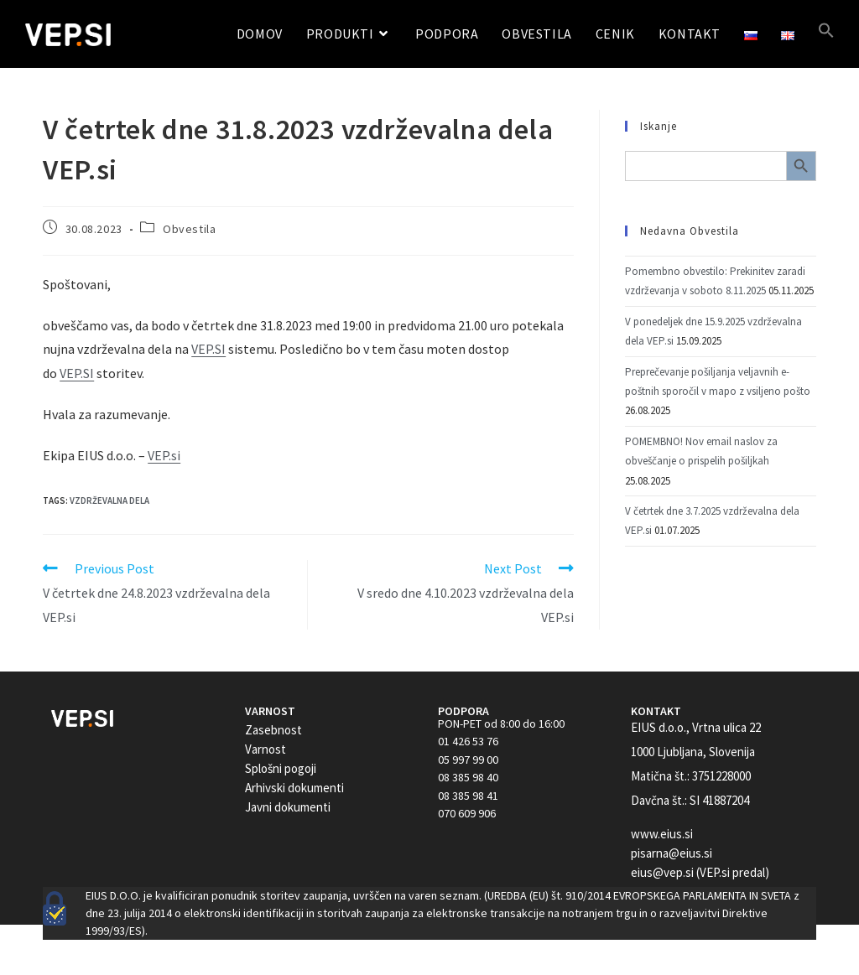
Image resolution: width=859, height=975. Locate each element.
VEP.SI (208, 348)
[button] (826, 34)
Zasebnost (273, 730)
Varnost (265, 749)
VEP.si (164, 455)
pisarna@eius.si (671, 853)
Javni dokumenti (288, 807)
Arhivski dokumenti (294, 788)
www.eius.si (662, 834)
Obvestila (189, 228)
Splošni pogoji (280, 768)
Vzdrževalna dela (109, 500)
